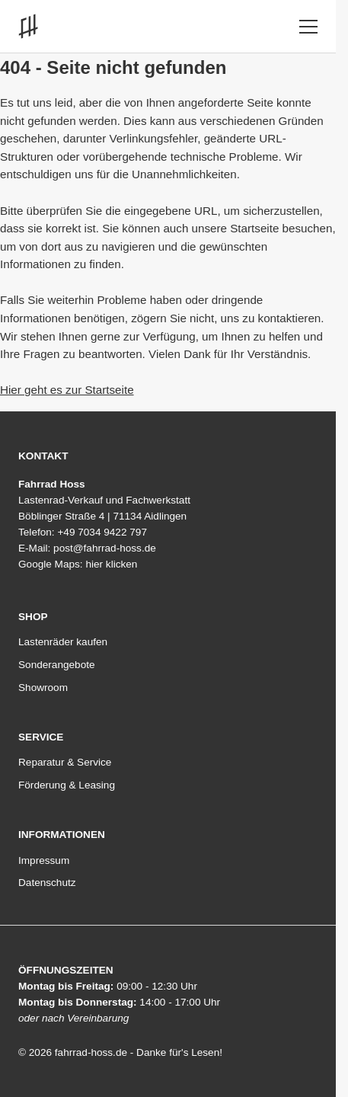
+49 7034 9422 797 (102, 532)
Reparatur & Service (64, 762)
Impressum (43, 861)
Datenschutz (47, 883)
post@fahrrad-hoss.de (104, 548)
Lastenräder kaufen (62, 642)
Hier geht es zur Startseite (67, 389)
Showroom (43, 688)
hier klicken (111, 564)
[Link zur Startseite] (31, 26)
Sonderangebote (56, 665)
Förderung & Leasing (66, 785)
